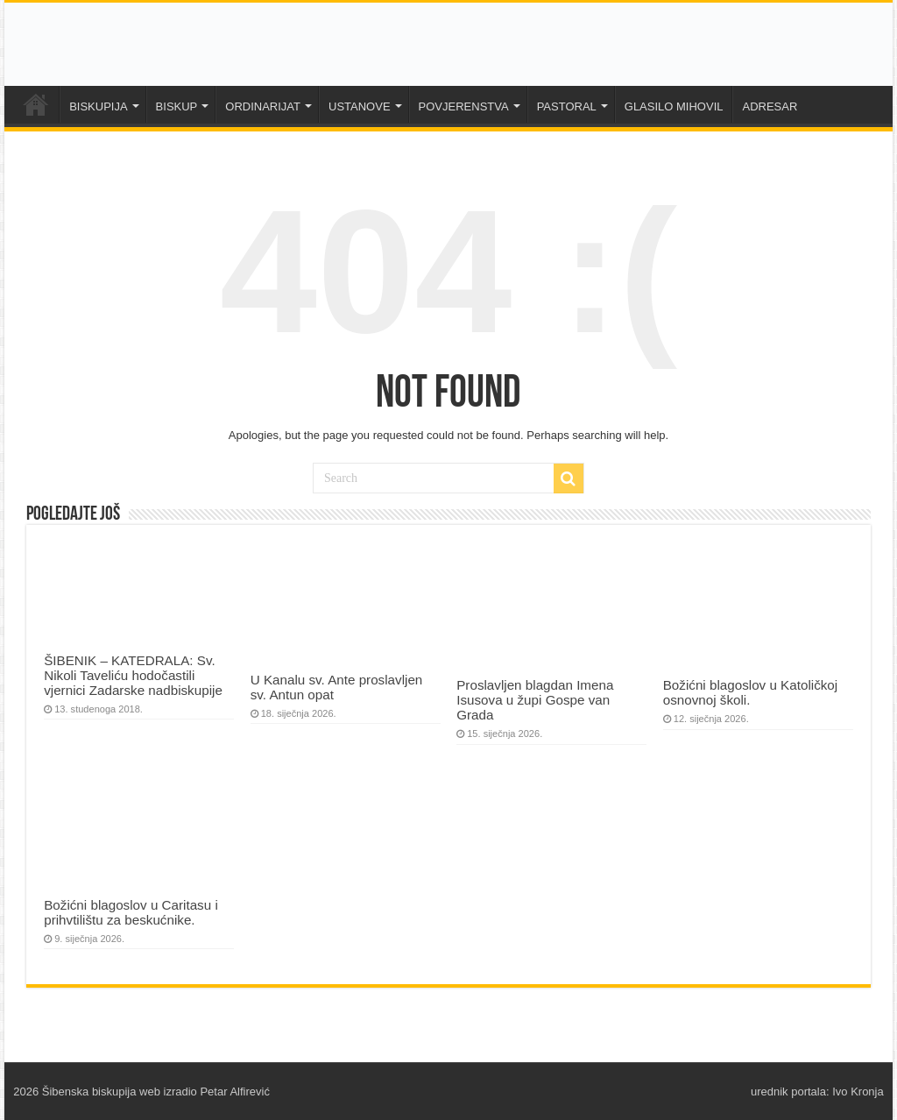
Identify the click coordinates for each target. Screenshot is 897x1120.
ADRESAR (769, 106)
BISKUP (177, 106)
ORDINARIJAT (262, 106)
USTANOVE (359, 106)
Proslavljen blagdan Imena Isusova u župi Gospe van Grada (534, 699)
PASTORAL (567, 106)
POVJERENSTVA (464, 106)
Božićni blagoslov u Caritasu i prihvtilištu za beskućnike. (131, 912)
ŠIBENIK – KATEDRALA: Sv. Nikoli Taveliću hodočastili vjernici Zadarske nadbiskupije (133, 675)
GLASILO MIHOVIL (674, 106)
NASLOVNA (36, 104)
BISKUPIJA (98, 106)
